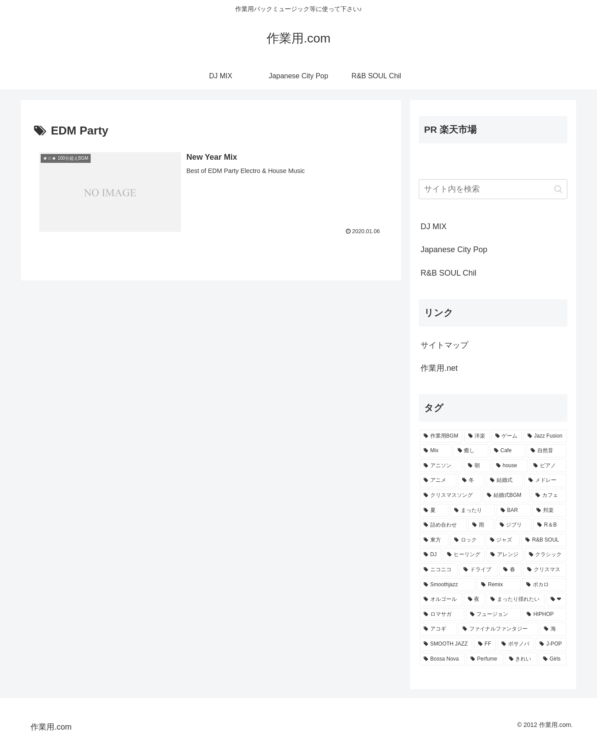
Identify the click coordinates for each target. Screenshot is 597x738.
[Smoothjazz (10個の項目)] (447, 585)
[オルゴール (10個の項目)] (441, 599)
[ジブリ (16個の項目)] (514, 525)
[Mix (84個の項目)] (436, 450)
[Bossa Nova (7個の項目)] (442, 659)
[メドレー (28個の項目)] (545, 480)
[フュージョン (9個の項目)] (493, 614)
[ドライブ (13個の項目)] (478, 570)
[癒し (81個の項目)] (471, 450)
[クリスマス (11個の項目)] (544, 570)
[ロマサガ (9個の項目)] (442, 614)
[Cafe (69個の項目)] (507, 450)
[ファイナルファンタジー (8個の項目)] (498, 629)
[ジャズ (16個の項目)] (503, 540)
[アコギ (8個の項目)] (438, 629)
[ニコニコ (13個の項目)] (439, 570)
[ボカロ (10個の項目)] (544, 585)
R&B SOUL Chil (448, 273)
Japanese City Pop (454, 249)
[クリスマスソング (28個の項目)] (450, 495)
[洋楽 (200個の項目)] (477, 436)
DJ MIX (434, 226)
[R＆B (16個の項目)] (549, 525)
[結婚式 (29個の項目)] (504, 480)
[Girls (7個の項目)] (552, 659)
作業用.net (439, 368)
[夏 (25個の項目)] (434, 510)
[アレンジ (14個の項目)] (504, 554)
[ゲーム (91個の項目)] (506, 436)
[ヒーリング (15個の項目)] (464, 554)
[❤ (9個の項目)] (557, 599)
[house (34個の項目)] (510, 466)
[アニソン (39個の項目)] (441, 466)
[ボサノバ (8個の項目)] (516, 644)
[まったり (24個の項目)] (472, 510)
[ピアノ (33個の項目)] (547, 466)
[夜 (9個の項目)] (474, 599)
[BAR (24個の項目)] (514, 510)
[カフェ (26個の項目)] (549, 495)
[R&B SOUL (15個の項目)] (543, 540)
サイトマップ (444, 345)
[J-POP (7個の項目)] (551, 644)
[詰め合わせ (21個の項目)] (443, 525)
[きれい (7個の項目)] (521, 659)
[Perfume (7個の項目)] (485, 659)
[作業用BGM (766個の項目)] (441, 436)
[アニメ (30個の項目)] (438, 480)
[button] (558, 189)
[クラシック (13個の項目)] (545, 554)
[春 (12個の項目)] (510, 570)
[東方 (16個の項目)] (434, 540)
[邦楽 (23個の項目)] (549, 510)
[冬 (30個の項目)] (471, 480)
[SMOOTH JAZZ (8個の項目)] (446, 644)
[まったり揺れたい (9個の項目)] (515, 599)
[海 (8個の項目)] (553, 629)
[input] (493, 189)
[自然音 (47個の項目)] (546, 450)
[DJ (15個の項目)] (430, 554)
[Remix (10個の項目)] (498, 585)
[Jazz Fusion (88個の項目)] (545, 436)
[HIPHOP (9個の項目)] (544, 614)
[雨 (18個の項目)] (481, 525)
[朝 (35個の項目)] (477, 466)
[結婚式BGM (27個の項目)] (506, 495)
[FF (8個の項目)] (485, 644)
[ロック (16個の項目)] (467, 540)
